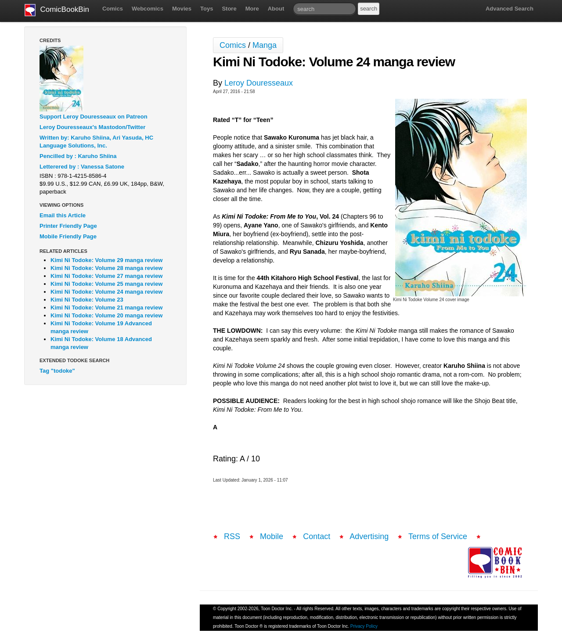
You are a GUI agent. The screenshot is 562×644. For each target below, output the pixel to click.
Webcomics (147, 8)
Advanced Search (509, 8)
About (276, 8)
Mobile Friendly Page (68, 236)
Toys (206, 8)
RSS (232, 536)
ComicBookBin (57, 10)
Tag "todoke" (57, 370)
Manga (264, 45)
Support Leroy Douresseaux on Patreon (94, 116)
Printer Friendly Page (68, 226)
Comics (112, 8)
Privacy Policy (364, 626)
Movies (181, 8)
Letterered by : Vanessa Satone (82, 166)
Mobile (271, 536)
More (252, 8)
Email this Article (63, 215)
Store (229, 8)
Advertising (369, 536)
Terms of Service (437, 536)
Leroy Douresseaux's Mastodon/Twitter (92, 127)
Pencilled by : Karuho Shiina (78, 156)
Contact (316, 536)
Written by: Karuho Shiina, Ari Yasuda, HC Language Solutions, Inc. (96, 141)
